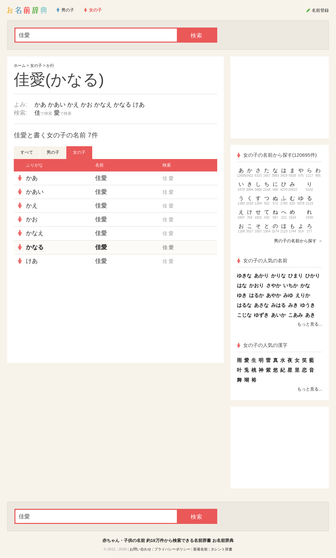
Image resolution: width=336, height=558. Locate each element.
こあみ (295, 315)
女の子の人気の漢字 (262, 345)
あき (310, 315)
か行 (50, 65)
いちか (290, 285)
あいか (278, 315)
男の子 (53, 152)
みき (293, 305)
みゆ (288, 295)
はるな (244, 305)
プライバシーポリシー (172, 549)
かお (87, 104)
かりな (278, 275)
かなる (122, 104)
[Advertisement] (63, 315)
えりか (302, 295)
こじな (244, 315)
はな (242, 285)
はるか (256, 295)
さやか (273, 285)
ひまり (295, 275)
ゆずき (261, 315)
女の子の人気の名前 (262, 260)
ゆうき (307, 305)
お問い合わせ (140, 549)
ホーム (20, 65)
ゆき (242, 295)
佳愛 (101, 178)
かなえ (103, 104)
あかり (261, 275)
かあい (57, 104)
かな (305, 285)
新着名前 (200, 549)
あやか (273, 295)
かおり (256, 285)
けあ (139, 104)
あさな (261, 305)
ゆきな (244, 275)
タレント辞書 (221, 549)
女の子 (36, 65)
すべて (26, 152)
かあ (40, 104)
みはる (278, 305)
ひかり (312, 275)
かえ (73, 104)
